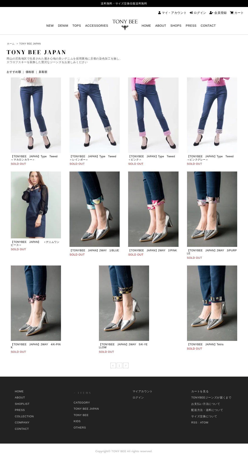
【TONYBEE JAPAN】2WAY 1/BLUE (94, 250)
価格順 (30, 72)
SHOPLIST (22, 403)
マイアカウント (143, 391)
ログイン (198, 12)
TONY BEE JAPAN (30, 44)
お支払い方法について (205, 403)
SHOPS (175, 25)
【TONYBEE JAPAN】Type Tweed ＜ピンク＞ (152, 158)
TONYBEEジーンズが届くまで (211, 397)
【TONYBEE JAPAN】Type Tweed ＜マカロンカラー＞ (35, 158)
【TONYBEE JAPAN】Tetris (208, 344)
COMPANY (22, 422)
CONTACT (208, 25)
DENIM (63, 25)
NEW (50, 25)
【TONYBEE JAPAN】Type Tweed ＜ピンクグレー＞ (211, 158)
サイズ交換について (204, 416)
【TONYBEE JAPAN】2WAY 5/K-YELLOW (123, 346)
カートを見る (200, 391)
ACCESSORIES (96, 25)
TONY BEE (81, 415)
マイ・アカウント (172, 12)
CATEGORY (82, 402)
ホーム (10, 44)
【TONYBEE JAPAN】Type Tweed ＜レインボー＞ (94, 158)
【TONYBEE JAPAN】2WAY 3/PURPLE (212, 252)
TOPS (76, 25)
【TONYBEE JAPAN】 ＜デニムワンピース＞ (35, 243)
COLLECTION (24, 416)
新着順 (43, 72)
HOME (146, 25)
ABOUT (160, 25)
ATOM (204, 422)
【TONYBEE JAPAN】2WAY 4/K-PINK (36, 346)
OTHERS (80, 427)
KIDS (77, 421)
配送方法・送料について (207, 410)
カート (237, 12)
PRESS (191, 25)
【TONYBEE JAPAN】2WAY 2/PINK (152, 250)
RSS (194, 422)
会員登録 (218, 12)
